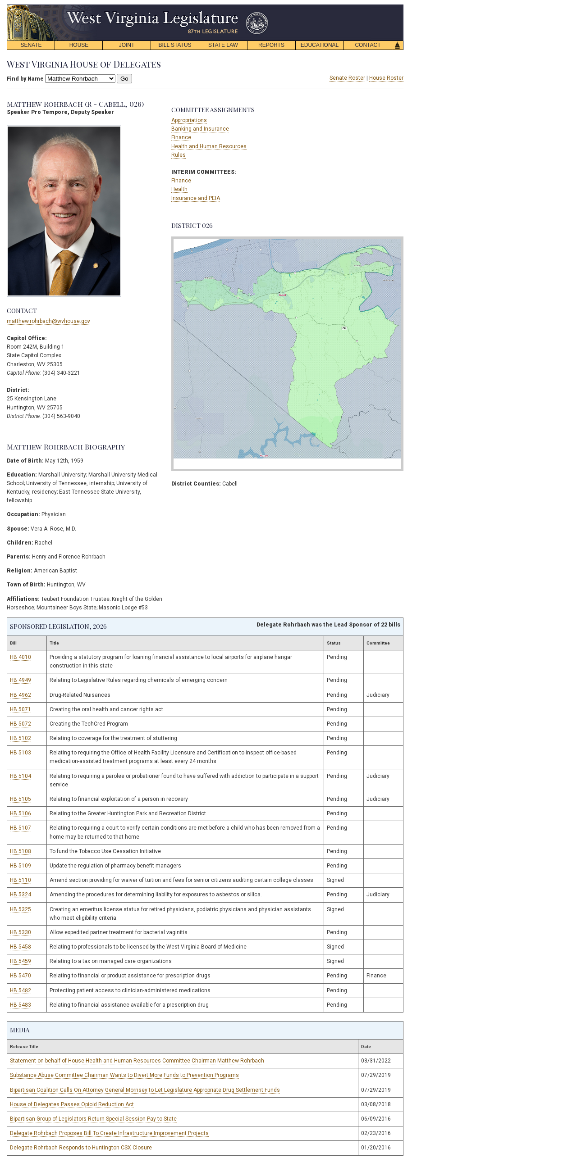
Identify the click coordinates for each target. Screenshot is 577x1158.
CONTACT (367, 45)
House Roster (386, 78)
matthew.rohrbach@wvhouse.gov (48, 321)
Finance (181, 137)
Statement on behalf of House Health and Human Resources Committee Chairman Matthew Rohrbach (137, 1061)
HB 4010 (20, 657)
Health (179, 189)
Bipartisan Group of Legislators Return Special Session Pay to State (93, 1119)
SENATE (30, 45)
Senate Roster (347, 78)
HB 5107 (20, 828)
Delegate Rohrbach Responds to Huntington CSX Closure (81, 1147)
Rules (178, 155)
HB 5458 (20, 947)
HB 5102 (20, 738)
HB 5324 (20, 894)
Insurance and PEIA (195, 198)
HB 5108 (20, 851)
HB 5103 (20, 752)
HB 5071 (20, 709)
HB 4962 (20, 695)
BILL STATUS (174, 45)
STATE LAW (223, 45)
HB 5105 (20, 799)
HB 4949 (20, 680)
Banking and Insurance (200, 129)
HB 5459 (20, 961)
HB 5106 (20, 813)
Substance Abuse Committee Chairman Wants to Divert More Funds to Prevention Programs (124, 1075)
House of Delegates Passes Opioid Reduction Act (72, 1104)
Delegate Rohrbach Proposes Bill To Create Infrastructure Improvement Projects (109, 1133)
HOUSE (79, 45)
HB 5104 (20, 776)
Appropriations (189, 120)
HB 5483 (20, 1005)
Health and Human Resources (209, 146)
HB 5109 (20, 866)
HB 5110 (20, 880)
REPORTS (271, 45)
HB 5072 (20, 724)
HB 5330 (20, 932)
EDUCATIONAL (320, 45)
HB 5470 (20, 975)
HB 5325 (20, 909)
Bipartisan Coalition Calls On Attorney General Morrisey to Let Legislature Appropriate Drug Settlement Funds (145, 1090)
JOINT (127, 45)
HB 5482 (20, 990)
